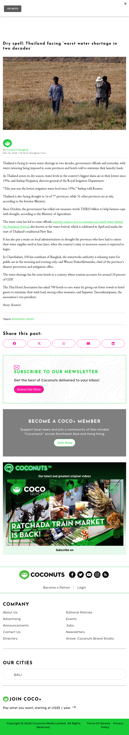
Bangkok (18, 319)
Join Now (64, 442)
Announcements (16, 625)
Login (81, 587)
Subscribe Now (29, 389)
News (30, 319)
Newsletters (75, 632)
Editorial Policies (79, 612)
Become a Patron (56, 587)
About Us (10, 612)
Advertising (12, 619)
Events (71, 619)
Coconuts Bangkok (18, 149)
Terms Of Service (98, 723)
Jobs (70, 625)
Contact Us (11, 632)
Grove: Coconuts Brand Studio (90, 638)
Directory (10, 638)
